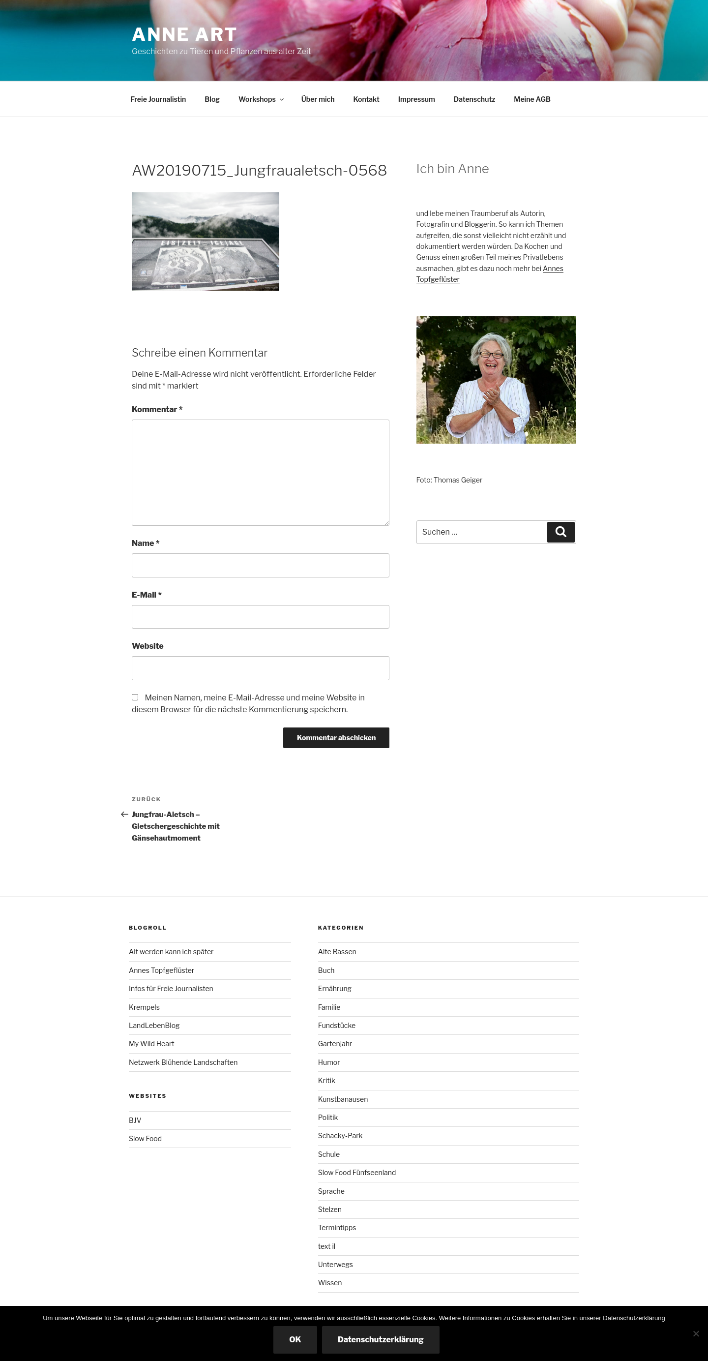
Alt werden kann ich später (171, 951)
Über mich (318, 99)
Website (148, 646)
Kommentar (157, 409)
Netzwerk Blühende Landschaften (183, 1062)
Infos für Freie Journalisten (171, 988)
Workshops (261, 99)
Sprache (331, 1191)
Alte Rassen (337, 951)
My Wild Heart (152, 1043)
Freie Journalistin (158, 99)
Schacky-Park (340, 1135)
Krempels (144, 1007)
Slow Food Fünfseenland (357, 1172)
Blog (212, 99)
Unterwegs (335, 1264)
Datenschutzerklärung (381, 1339)
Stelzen (330, 1209)
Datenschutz (475, 99)
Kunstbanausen (343, 1099)
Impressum (416, 99)
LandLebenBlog (154, 1025)
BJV (135, 1120)
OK (295, 1339)
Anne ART (185, 34)
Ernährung (335, 988)
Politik (328, 1117)
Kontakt (366, 99)
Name (146, 543)
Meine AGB (532, 99)
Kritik (326, 1080)
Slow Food (145, 1138)
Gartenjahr (335, 1043)
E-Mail (147, 595)
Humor (329, 1062)
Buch (326, 970)
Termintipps (337, 1227)
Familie (329, 1007)
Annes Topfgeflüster (161, 970)
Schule (329, 1154)
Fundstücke (336, 1025)
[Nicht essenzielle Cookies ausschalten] (696, 1333)
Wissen (330, 1282)
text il (326, 1246)
